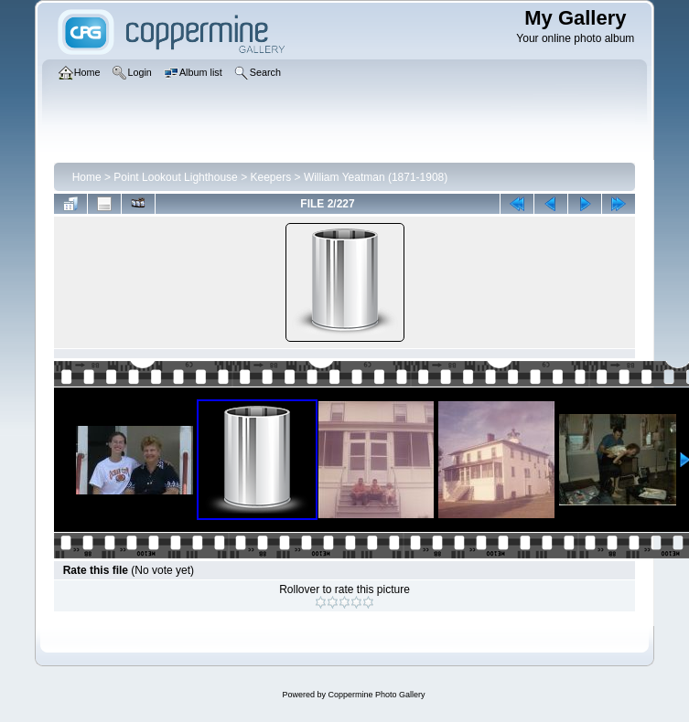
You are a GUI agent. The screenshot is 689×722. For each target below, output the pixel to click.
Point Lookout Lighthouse (175, 177)
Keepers (270, 177)
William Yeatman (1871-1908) (375, 177)
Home (87, 177)
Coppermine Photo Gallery (376, 694)
